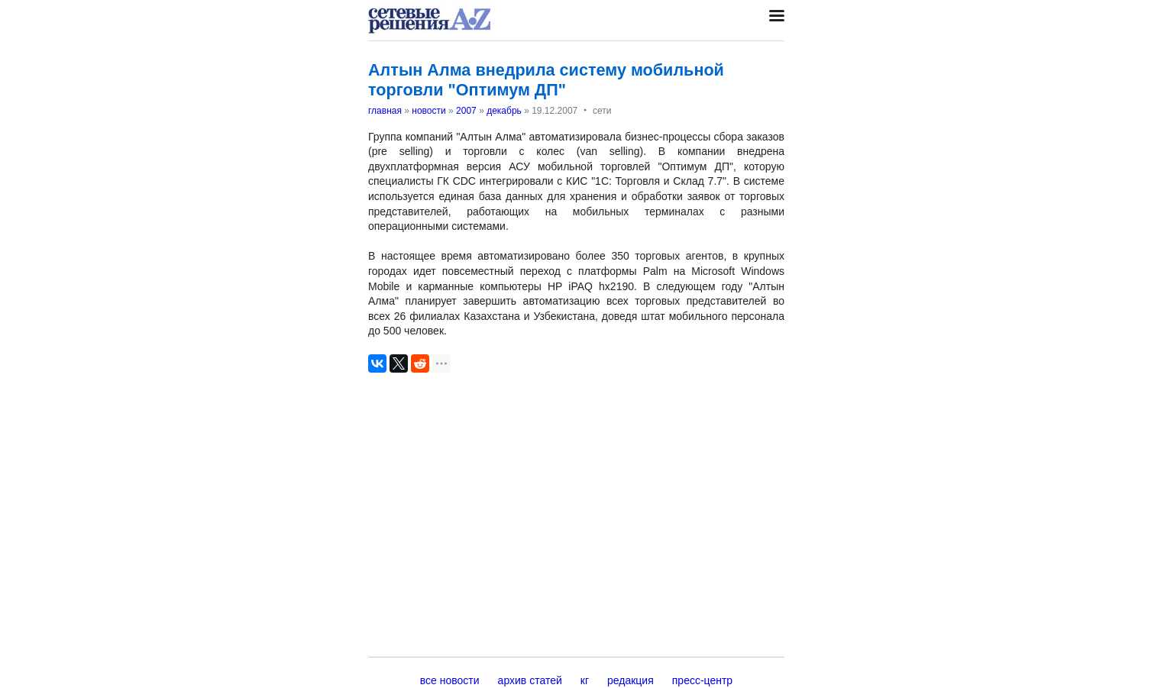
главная (385, 110)
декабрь (504, 110)
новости (428, 110)
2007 (466, 110)
